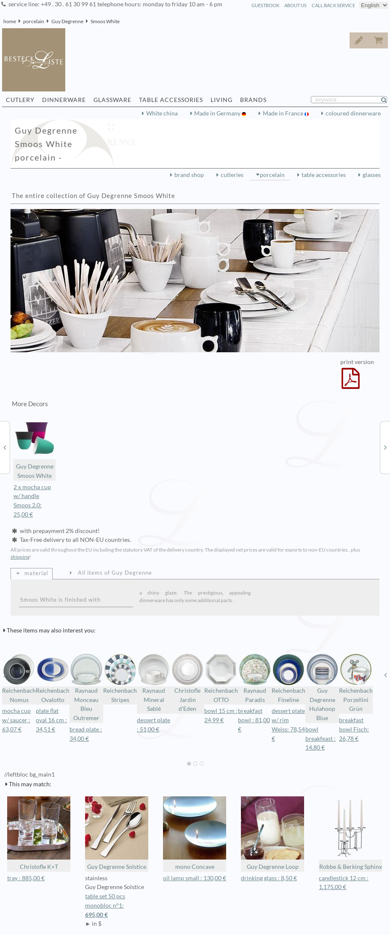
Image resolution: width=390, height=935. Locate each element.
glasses (372, 174)
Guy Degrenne (67, 21)
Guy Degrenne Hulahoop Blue (322, 687)
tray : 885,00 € (26, 878)
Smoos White (105, 21)
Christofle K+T (38, 833)
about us (295, 5)
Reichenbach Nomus (19, 678)
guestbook (265, 5)
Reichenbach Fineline (288, 678)
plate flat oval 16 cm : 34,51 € (51, 720)
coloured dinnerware (353, 113)
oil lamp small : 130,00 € (194, 878)
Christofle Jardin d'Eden (187, 683)
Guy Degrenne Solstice (116, 833)
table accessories (324, 174)
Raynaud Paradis (255, 678)
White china (162, 113)
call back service (333, 5)
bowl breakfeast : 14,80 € (320, 738)
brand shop (189, 174)
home (9, 21)
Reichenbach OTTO (221, 678)
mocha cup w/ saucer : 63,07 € (16, 720)
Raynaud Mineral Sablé (154, 683)
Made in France (284, 113)
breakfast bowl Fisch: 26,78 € (354, 729)
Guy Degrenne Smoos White (34, 448)
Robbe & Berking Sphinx (350, 833)
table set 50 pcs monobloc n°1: (116, 906)
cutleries (232, 174)
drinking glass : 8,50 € (269, 878)
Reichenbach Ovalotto (52, 678)
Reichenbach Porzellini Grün (356, 683)
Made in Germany (218, 113)
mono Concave (194, 833)
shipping (20, 557)
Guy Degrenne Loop (272, 833)
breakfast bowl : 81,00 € (254, 720)
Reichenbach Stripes (120, 678)
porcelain (33, 21)
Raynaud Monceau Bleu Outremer (86, 687)
